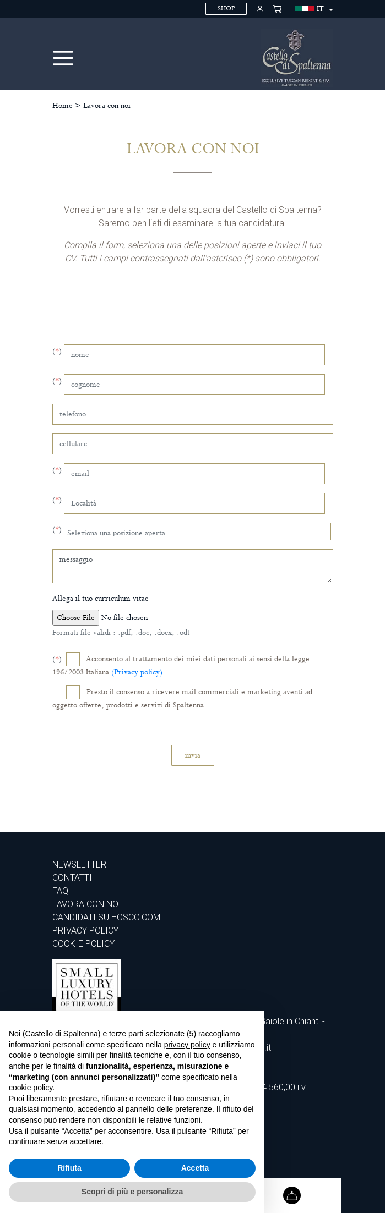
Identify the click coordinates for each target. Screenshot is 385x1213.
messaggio (192, 566)
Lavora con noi (107, 106)
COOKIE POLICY (83, 943)
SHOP (226, 8)
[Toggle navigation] (63, 58)
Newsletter (79, 864)
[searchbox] (198, 531)
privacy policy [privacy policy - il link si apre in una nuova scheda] (187, 1044)
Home (62, 106)
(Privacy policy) (136, 672)
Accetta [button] (195, 1167)
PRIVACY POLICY (85, 930)
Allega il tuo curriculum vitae (100, 598)
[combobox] (197, 531)
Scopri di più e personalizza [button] (132, 1191)
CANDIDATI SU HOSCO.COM (106, 917)
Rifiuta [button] (69, 1167)
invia (192, 755)
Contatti (72, 877)
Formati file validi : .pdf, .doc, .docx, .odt (121, 633)
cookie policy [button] (30, 1087)
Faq (60, 891)
